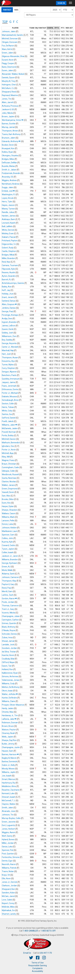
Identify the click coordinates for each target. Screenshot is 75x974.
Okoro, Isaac (7, 690)
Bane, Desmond (9, 67)
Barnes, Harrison (10, 754)
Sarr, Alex (6, 496)
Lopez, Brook (7, 198)
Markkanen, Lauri (9, 531)
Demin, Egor (7, 861)
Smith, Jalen (7, 807)
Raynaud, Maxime (10, 95)
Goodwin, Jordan (9, 648)
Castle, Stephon (9, 251)
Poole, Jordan (8, 602)
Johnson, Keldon (9, 527)
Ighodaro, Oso (8, 446)
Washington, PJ (9, 194)
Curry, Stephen (8, 368)
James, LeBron (8, 325)
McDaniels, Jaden (10, 428)
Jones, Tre (6, 99)
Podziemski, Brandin (11, 173)
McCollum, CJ (8, 88)
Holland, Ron (7, 669)
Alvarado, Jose (8, 811)
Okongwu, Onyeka (10, 155)
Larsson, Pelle (8, 520)
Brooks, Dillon (8, 499)
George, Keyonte (9, 343)
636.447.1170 (46, 953)
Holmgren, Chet (9, 84)
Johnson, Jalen (8, 31)
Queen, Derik (7, 329)
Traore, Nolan (8, 871)
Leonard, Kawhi (8, 223)
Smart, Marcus (8, 779)
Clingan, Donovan (9, 42)
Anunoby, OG (7, 177)
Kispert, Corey (8, 903)
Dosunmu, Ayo (8, 361)
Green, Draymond (9, 488)
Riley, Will (6, 457)
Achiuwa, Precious (10, 106)
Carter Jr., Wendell (10, 347)
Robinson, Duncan (10, 722)
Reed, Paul (6, 588)
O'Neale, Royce (8, 630)
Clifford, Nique (8, 662)
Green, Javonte (8, 822)
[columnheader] (15, 28)
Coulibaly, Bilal (8, 659)
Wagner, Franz (8, 460)
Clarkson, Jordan (9, 885)
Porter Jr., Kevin (9, 450)
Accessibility (37, 971)
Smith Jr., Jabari (9, 170)
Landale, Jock (8, 644)
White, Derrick (8, 230)
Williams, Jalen (9, 425)
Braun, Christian (9, 464)
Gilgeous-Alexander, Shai (13, 56)
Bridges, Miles (8, 159)
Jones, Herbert (8, 829)
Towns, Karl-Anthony (11, 134)
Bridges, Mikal (8, 255)
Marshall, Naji (8, 350)
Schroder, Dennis (9, 634)
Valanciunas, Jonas (10, 680)
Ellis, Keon (6, 878)
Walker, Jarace (8, 485)
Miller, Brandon (8, 258)
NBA (16, 10)
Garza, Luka (7, 846)
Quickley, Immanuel (10, 379)
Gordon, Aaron (9, 598)
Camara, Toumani (10, 265)
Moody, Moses (8, 768)
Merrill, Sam (7, 591)
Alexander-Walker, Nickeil (13, 74)
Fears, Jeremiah (9, 386)
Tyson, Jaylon (8, 549)
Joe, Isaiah (6, 776)
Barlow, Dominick (9, 761)
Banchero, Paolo (9, 375)
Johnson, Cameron (10, 577)
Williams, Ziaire (8, 701)
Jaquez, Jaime (8, 382)
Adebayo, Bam (8, 219)
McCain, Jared (8, 896)
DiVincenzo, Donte (10, 389)
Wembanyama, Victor (13, 120)
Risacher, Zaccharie (10, 790)
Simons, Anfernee (10, 676)
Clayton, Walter (8, 804)
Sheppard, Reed (9, 92)
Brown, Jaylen (8, 116)
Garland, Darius (8, 301)
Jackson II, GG (8, 109)
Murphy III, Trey (8, 81)
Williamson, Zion (9, 336)
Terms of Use (38, 963)
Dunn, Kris (6, 503)
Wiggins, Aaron (8, 832)
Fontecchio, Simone (10, 857)
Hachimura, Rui (8, 783)
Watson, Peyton (9, 729)
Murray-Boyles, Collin (11, 818)
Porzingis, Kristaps (10, 315)
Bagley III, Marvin (9, 758)
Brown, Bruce (8, 726)
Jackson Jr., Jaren (10, 556)
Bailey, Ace (7, 286)
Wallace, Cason (8, 513)
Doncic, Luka (7, 524)
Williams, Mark (8, 517)
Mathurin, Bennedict (11, 442)
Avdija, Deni (7, 318)
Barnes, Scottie (8, 123)
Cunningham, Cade (10, 467)
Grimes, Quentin (9, 623)
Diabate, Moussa (9, 396)
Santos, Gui (7, 414)
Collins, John (7, 538)
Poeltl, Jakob (7, 421)
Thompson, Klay (9, 581)
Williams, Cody (8, 683)
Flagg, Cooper (8, 63)
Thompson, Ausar (10, 357)
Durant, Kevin (8, 60)
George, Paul (7, 311)
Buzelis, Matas (8, 166)
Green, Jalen (7, 53)
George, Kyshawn (9, 563)
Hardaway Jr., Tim (10, 715)
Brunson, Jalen (8, 138)
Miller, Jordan (8, 843)
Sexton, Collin (8, 403)
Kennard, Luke (8, 793)
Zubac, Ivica (7, 637)
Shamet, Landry (9, 914)
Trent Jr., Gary (8, 609)
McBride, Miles (8, 907)
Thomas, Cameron (10, 605)
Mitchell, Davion (9, 439)
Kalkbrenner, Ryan (10, 673)
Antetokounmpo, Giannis (13, 283)
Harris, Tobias (8, 407)
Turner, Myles (8, 364)
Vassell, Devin (8, 492)
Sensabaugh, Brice (10, 400)
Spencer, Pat (7, 850)
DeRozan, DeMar (9, 162)
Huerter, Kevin (8, 655)
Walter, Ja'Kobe (10, 694)
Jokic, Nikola (7, 113)
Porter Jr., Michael (10, 393)
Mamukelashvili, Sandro (12, 35)
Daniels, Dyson (8, 77)
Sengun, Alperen (9, 372)
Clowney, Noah (8, 733)
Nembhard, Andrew (10, 184)
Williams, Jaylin (8, 772)
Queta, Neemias (9, 478)
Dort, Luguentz (8, 825)
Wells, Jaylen (7, 737)
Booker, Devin (8, 145)
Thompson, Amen (10, 131)
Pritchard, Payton (9, 240)
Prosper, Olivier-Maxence (13, 705)
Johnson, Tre (7, 815)
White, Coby (7, 411)
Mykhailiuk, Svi (8, 910)
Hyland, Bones (8, 839)
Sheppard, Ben (8, 889)
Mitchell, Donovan (10, 38)
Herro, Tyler (7, 201)
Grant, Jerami (8, 297)
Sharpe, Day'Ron (9, 740)
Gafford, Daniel (8, 418)
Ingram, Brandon (9, 322)
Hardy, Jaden (7, 708)
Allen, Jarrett (7, 102)
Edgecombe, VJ (9, 244)
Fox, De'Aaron (8, 46)
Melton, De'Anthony (10, 687)
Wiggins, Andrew (9, 180)
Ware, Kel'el (7, 49)
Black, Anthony (8, 627)
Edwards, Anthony (11, 141)
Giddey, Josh (7, 333)
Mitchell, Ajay (8, 453)
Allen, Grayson (9, 304)
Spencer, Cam (8, 535)
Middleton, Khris (9, 786)
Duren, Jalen (7, 70)
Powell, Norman (9, 432)
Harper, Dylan (8, 506)
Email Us (27, 953)
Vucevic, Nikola (8, 613)
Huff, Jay (6, 290)
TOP (5, 22)
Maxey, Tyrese (8, 209)
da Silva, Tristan (9, 652)
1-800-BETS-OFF (48, 931)
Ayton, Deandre (9, 276)
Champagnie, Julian (11, 616)
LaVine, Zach (7, 595)
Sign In (61, 3)
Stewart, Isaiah (8, 797)
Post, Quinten (8, 854)
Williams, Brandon (10, 559)
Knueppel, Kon (8, 148)
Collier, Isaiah (7, 552)
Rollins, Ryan (7, 152)
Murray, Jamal (8, 127)
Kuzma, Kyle (7, 542)
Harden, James (8, 216)
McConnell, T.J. (8, 800)
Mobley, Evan (7, 233)
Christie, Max (7, 712)
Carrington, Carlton (10, 620)
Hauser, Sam (7, 751)
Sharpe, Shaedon (9, 510)
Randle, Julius (8, 212)
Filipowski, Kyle (8, 269)
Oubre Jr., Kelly (8, 765)
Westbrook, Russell (10, 474)
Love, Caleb (7, 900)
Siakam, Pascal (8, 237)
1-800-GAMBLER (30, 931)
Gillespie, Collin (8, 471)
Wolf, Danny (7, 836)
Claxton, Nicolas (9, 481)
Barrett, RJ (7, 279)
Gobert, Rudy (7, 248)
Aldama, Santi (8, 574)
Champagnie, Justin (11, 747)
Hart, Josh (6, 354)
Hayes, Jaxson (8, 205)
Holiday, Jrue (7, 294)
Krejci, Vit (6, 875)
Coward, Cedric (8, 545)
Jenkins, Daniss (9, 308)
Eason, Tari (7, 666)
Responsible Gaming (37, 965)
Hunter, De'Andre (9, 698)
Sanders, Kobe (8, 892)
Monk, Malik (7, 570)
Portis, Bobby (8, 435)
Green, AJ (6, 566)
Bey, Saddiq (7, 340)
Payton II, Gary (8, 584)
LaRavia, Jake (9, 719)
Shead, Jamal (8, 641)
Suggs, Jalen (7, 187)
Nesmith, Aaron (9, 864)
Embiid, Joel (8, 191)
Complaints (37, 968)
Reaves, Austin (8, 272)
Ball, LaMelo (7, 226)
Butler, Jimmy (8, 744)
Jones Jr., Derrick (9, 882)
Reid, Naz (6, 262)
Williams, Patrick (9, 868)
